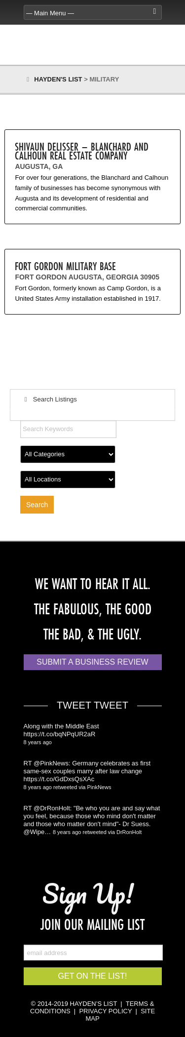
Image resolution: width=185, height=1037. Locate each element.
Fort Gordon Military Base (65, 266)
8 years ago (38, 742)
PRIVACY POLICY (105, 1011)
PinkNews (99, 787)
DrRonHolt (129, 832)
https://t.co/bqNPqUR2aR (60, 734)
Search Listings (49, 399)
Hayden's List (58, 79)
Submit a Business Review (92, 662)
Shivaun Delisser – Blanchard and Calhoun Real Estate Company (81, 151)
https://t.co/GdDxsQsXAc (59, 779)
